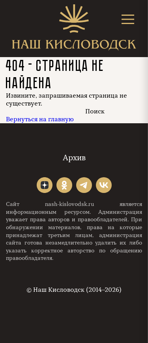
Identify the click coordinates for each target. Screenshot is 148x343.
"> (44, 185)
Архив (74, 158)
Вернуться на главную (40, 119)
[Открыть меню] (128, 19)
